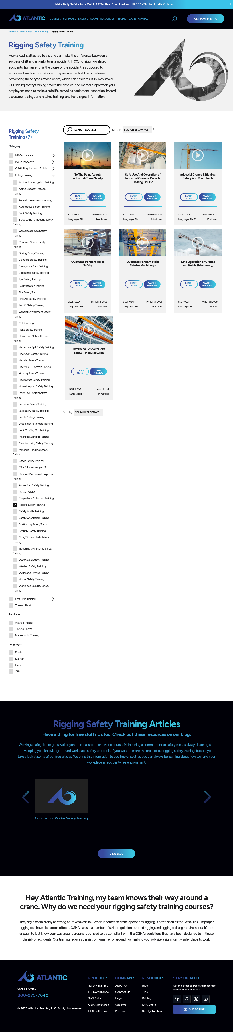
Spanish (19, 658)
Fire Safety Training (26, 292)
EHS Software (97, 1011)
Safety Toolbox (152, 1011)
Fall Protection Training (28, 286)
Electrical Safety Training (30, 260)
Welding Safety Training (29, 566)
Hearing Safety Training (29, 373)
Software (69, 18)
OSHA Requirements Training (28, 168)
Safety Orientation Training (31, 518)
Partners (120, 1011)
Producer (14, 614)
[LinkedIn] (177, 999)
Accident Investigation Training (33, 182)
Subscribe (194, 1009)
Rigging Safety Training (62, 31)
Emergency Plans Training (30, 266)
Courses (55, 18)
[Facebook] (187, 999)
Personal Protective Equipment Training (33, 476)
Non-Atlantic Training (27, 635)
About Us (121, 985)
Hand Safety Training (27, 330)
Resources (107, 18)
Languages (15, 644)
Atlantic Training (24, 622)
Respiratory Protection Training (33, 498)
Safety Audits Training (28, 511)
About (94, 18)
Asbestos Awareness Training (32, 200)
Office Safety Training (28, 461)
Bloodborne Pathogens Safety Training (33, 221)
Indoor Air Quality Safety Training (30, 395)
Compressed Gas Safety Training (30, 233)
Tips (145, 992)
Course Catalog (24, 31)
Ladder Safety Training (28, 417)
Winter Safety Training (28, 579)
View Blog (116, 853)
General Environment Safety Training (32, 314)
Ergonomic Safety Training (31, 273)
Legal (118, 998)
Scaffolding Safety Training (31, 524)
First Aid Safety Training (29, 299)
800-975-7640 (33, 995)
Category (15, 146)
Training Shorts (20, 605)
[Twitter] (196, 999)
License (83, 18)
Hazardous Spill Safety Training (33, 347)
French (19, 665)
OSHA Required (98, 1004)
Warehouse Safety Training (31, 560)
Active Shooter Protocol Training (29, 191)
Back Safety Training (27, 213)
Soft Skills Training (22, 599)
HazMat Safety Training (29, 360)
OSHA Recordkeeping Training (33, 467)
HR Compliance (21, 155)
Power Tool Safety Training (31, 485)
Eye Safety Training (27, 279)
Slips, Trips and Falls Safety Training (31, 539)
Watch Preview (97, 197)
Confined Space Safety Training (29, 244)
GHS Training (23, 323)
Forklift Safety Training (28, 305)
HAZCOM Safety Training (30, 354)
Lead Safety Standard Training (33, 424)
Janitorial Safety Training (29, 404)
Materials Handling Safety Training (30, 452)
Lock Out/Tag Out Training (31, 430)
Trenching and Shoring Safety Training (32, 550)
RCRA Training (24, 492)
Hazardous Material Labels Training (30, 338)
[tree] (32, 381)
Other (18, 671)
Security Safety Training (29, 531)
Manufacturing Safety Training (33, 443)
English (19, 652)
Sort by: (117, 129)
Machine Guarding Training (31, 437)
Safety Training (41, 31)
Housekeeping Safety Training (33, 386)
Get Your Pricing (205, 18)
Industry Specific (21, 162)
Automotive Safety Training (31, 207)
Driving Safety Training (28, 253)
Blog (145, 985)
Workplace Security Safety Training (31, 588)
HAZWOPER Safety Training (32, 367)
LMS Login (149, 1004)
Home (11, 31)
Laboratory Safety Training (31, 411)
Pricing (146, 998)
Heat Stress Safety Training (31, 380)
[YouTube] (206, 999)
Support (120, 1004)
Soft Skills (94, 998)
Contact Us (122, 992)
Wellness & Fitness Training (31, 573)
